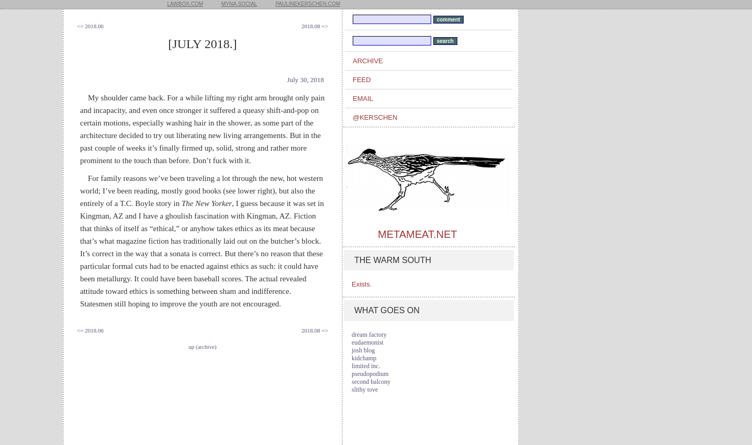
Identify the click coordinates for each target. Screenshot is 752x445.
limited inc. (366, 366)
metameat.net (417, 234)
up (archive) (202, 347)
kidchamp (364, 358)
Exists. (362, 284)
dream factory (369, 334)
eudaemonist (368, 342)
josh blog (363, 350)
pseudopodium (370, 374)
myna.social (239, 4)
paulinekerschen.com (307, 4)
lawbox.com (185, 4)
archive (368, 61)
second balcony (371, 381)
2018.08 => (314, 26)
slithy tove (365, 389)
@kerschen (375, 117)
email (363, 98)
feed (362, 79)
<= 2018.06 (90, 26)
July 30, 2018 (305, 80)
